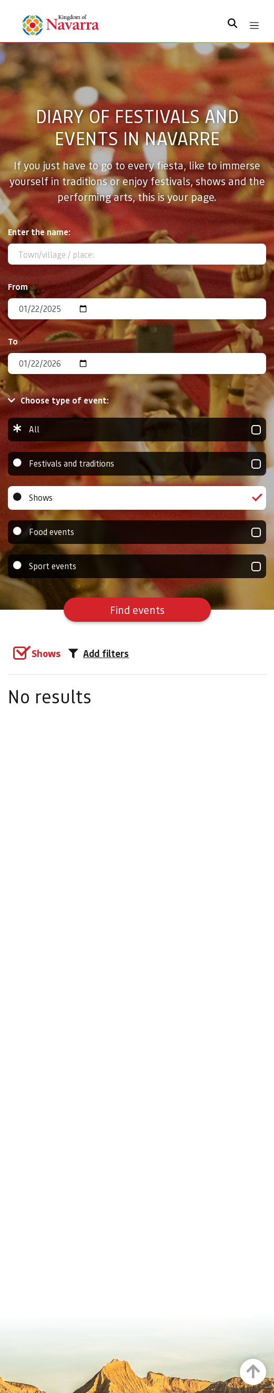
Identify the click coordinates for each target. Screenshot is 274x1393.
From (18, 286)
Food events (137, 532)
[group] (137, 429)
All (137, 429)
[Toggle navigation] (254, 25)
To (13, 341)
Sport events (137, 566)
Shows (137, 498)
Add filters (98, 653)
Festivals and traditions (137, 464)
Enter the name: (39, 231)
